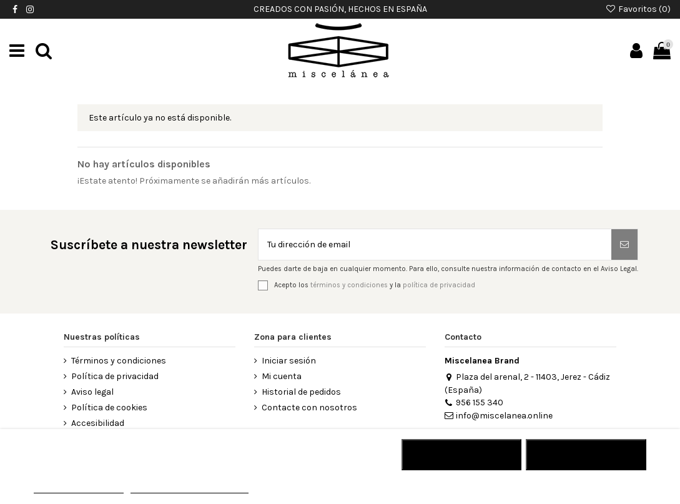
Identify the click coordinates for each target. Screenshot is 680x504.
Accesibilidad (97, 423)
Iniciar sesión (289, 360)
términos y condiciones (349, 284)
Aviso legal (92, 392)
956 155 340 (474, 402)
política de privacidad (439, 284)
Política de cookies (109, 407)
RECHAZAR (461, 454)
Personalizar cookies (189, 487)
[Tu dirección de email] (435, 244)
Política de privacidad (115, 376)
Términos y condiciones (118, 360)
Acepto (586, 454)
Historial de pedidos (301, 392)
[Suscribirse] (624, 244)
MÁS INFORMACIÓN (78, 487)
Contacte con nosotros (309, 407)
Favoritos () (638, 9)
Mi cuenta (282, 376)
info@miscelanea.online (499, 415)
